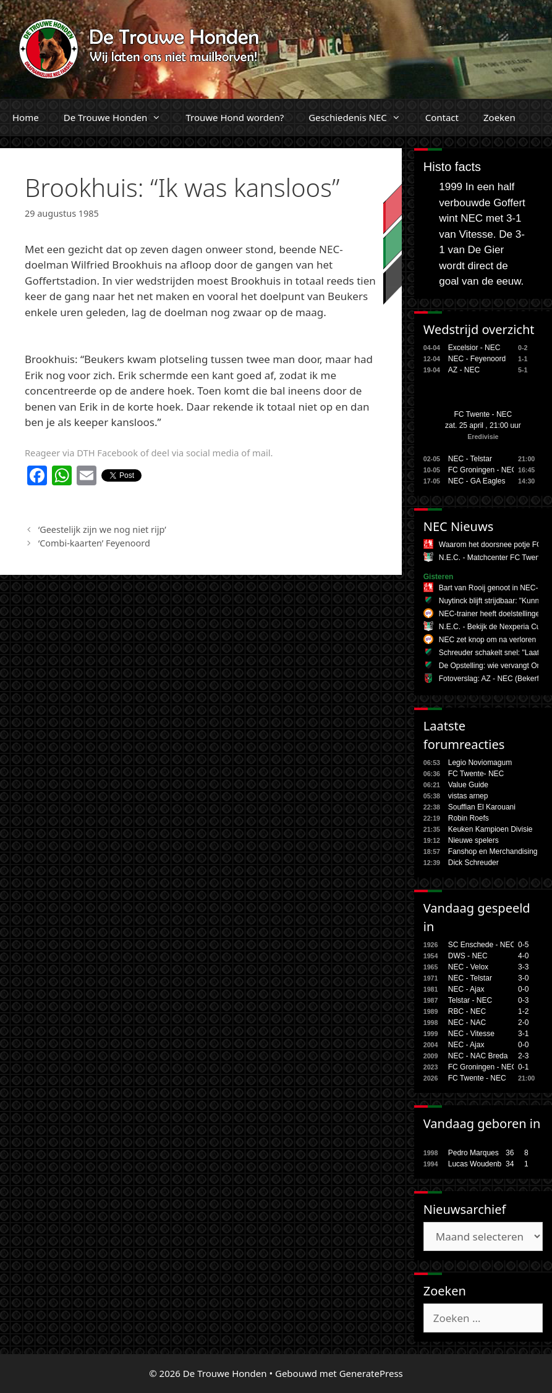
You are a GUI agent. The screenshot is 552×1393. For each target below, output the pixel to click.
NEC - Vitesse (471, 1033)
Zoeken (499, 117)
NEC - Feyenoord (477, 358)
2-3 (523, 1056)
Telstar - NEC (470, 1000)
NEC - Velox (468, 967)
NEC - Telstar (470, 458)
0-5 (523, 944)
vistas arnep (468, 796)
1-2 (523, 1011)
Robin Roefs (468, 818)
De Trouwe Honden (119, 117)
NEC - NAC (467, 1022)
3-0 (523, 978)
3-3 (523, 967)
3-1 (523, 1033)
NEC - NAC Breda (478, 1056)
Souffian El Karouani (482, 807)
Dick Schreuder (473, 862)
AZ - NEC (464, 370)
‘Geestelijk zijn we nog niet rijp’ (102, 529)
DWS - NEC (468, 956)
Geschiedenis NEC (360, 117)
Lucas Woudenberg (480, 1164)
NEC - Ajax (466, 989)
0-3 (523, 1000)
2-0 (523, 1022)
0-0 (523, 989)
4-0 (523, 956)
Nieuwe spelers (473, 840)
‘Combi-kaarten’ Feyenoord (94, 543)
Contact (442, 117)
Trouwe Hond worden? (234, 117)
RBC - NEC (467, 1011)
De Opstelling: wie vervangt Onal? (495, 665)
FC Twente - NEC (483, 414)
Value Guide (468, 784)
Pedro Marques (473, 1152)
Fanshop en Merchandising (493, 851)
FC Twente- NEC (476, 773)
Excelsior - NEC (474, 347)
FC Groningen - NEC (482, 470)
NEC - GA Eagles (477, 481)
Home (25, 117)
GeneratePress (371, 1373)
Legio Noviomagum (480, 762)
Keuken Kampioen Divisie (490, 829)
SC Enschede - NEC (482, 944)
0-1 (523, 1067)
